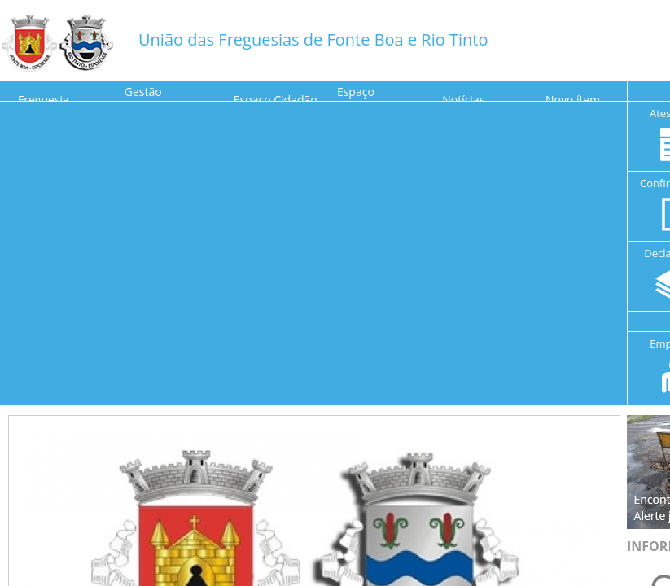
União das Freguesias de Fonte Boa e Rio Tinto (313, 39)
